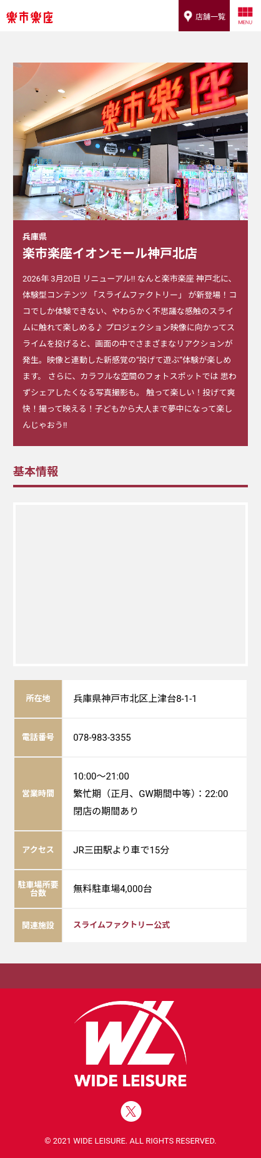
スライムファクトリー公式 (121, 925)
